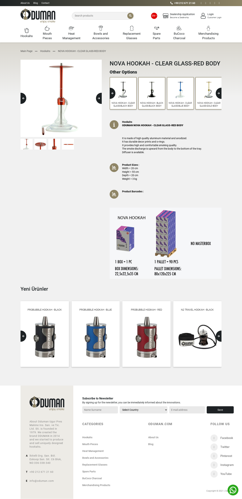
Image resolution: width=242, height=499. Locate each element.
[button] (23, 98)
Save (220, 409)
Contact (45, 3)
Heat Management (93, 451)
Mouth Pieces (90, 444)
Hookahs (45, 51)
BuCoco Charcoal (92, 478)
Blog (35, 3)
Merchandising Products (96, 485)
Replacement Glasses (94, 464)
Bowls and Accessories (95, 457)
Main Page (26, 51)
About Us (25, 3)
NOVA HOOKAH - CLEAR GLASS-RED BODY (82, 51)
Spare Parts (89, 471)
